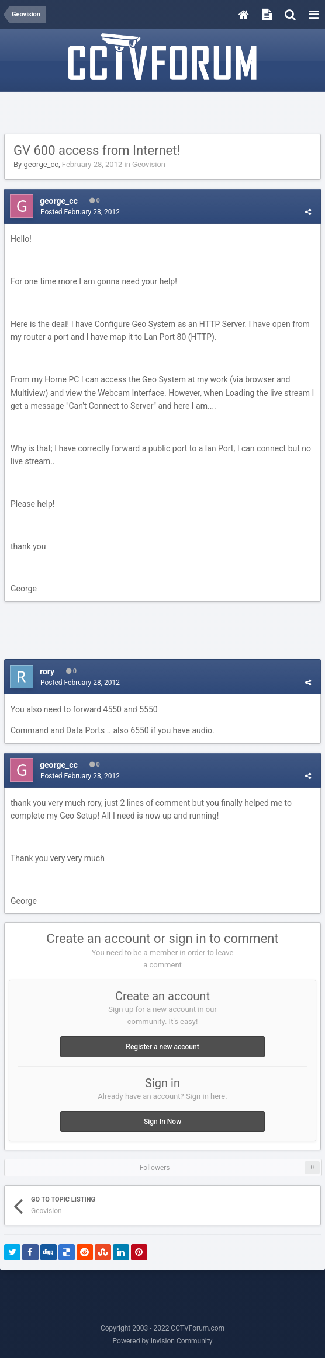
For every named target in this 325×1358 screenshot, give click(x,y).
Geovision (148, 164)
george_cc (40, 164)
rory (47, 671)
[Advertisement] (162, 113)
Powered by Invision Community (163, 1341)
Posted (80, 212)
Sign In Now (162, 1121)
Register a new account (162, 1047)
